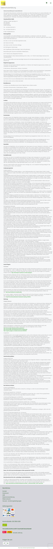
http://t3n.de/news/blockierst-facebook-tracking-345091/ (18, 296)
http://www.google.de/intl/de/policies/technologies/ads (15, 329)
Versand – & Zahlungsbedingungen (12, 501)
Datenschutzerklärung (8, 497)
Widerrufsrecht (7, 499)
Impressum (6, 493)
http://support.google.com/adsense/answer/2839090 (15, 330)
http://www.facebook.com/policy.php (14, 292)
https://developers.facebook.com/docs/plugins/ (21, 272)
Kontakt (5, 491)
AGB (4, 495)
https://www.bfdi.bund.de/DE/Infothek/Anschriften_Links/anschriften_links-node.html (24, 483)
